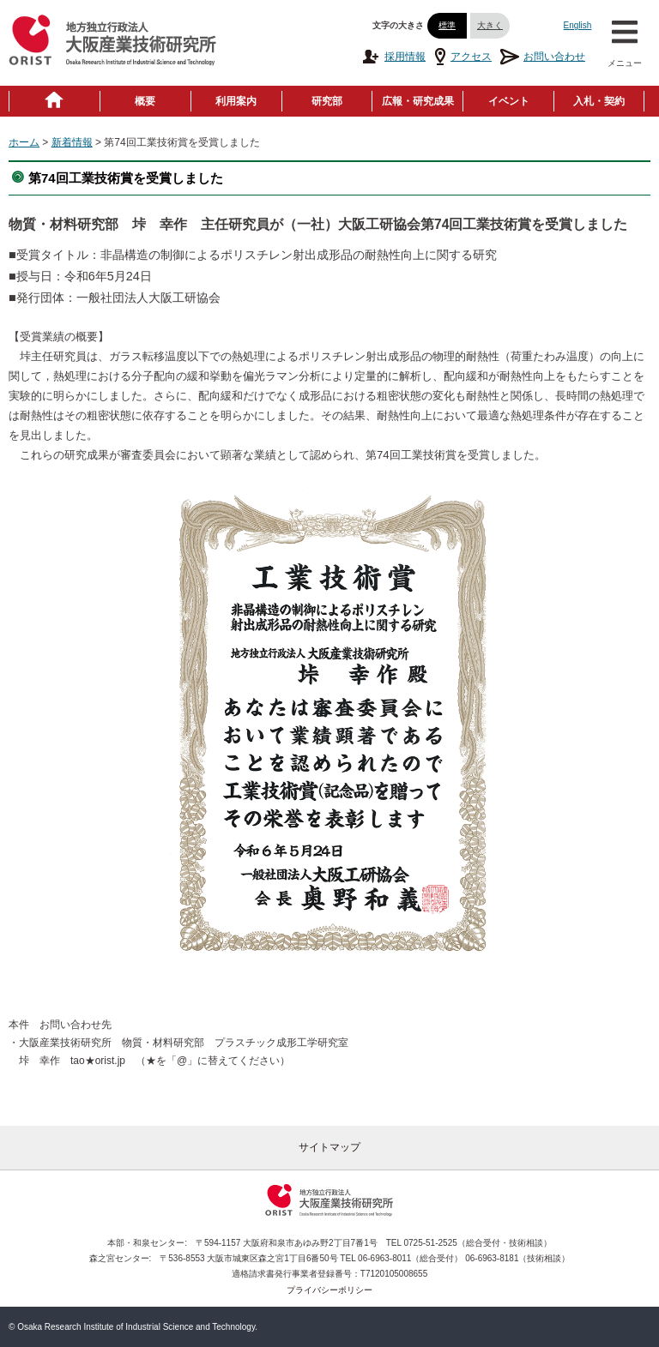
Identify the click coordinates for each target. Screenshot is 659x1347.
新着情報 (72, 142)
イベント (508, 101)
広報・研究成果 (418, 101)
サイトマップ (329, 1147)
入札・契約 (599, 101)
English (578, 25)
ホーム (24, 142)
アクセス (463, 56)
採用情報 (393, 56)
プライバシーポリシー (329, 1290)
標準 (447, 25)
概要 (145, 101)
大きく (490, 25)
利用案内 (236, 101)
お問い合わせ (542, 56)
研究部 (326, 101)
